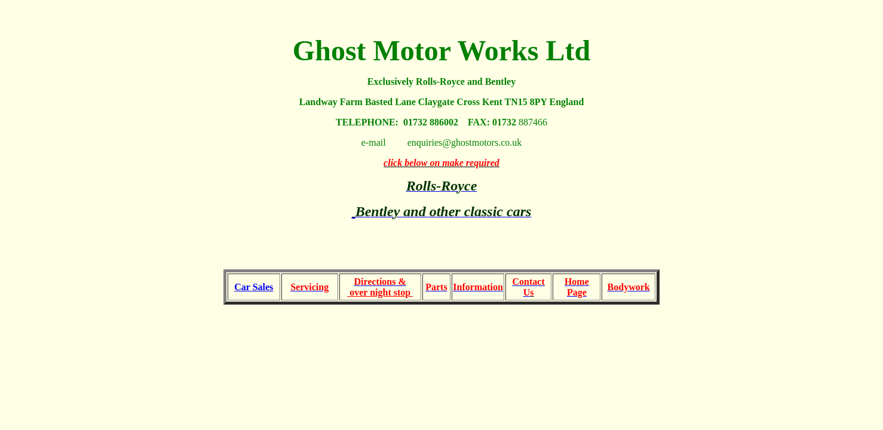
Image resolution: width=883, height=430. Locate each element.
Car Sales (253, 287)
